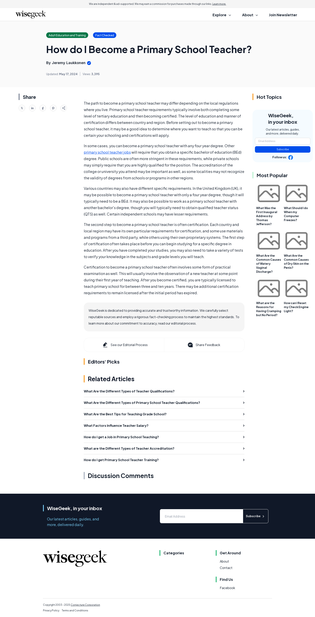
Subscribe (283, 149)
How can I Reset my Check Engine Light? (296, 307)
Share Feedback (203, 345)
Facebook (227, 588)
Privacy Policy (51, 610)
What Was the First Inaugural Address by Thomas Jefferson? (266, 216)
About (224, 561)
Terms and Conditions (75, 610)
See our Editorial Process (125, 345)
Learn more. (219, 3)
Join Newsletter (283, 14)
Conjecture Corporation (85, 604)
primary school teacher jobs (107, 152)
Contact (226, 568)
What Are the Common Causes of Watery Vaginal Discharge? (268, 263)
